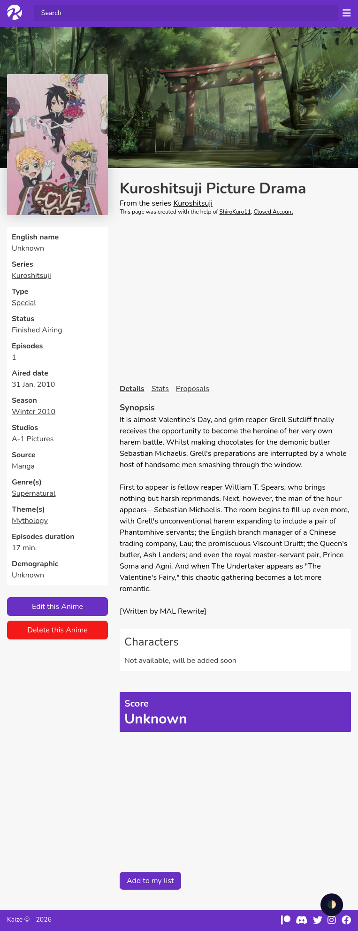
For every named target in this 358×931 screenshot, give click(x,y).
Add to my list (150, 881)
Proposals (192, 389)
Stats (160, 389)
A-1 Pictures (33, 439)
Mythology (30, 521)
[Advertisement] (235, 293)
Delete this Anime (57, 630)
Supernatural (33, 493)
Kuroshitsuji (31, 275)
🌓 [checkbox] (331, 905)
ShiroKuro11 (235, 211)
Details (132, 389)
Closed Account (273, 211)
